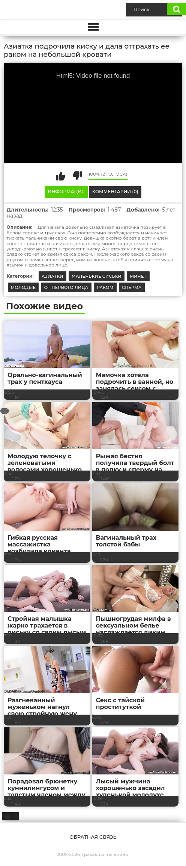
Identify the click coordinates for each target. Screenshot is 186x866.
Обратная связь (92, 837)
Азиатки (52, 276)
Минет (138, 276)
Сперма (132, 287)
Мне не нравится (77, 175)
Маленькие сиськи (97, 276)
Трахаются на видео (104, 854)
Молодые (23, 287)
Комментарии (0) (115, 191)
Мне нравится (60, 175)
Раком (105, 287)
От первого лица (66, 287)
